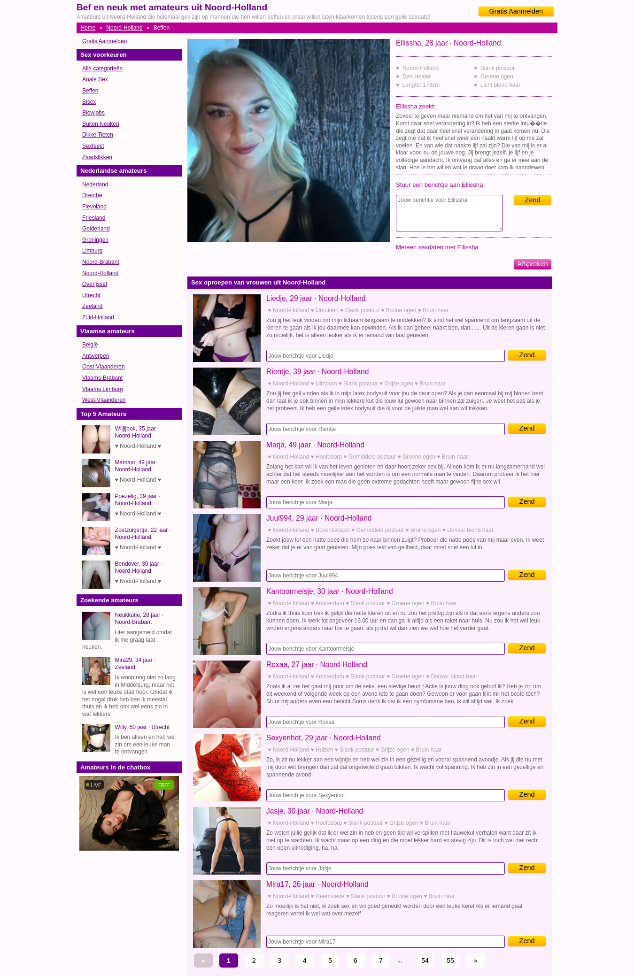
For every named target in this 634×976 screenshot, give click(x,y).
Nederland (95, 184)
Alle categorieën (102, 68)
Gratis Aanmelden (516, 11)
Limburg (92, 250)
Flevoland (94, 206)
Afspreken (533, 264)
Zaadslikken (97, 157)
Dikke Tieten (97, 134)
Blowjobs (93, 112)
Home (87, 27)
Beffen (90, 90)
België (90, 344)
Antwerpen (95, 356)
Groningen (95, 240)
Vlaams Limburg (102, 389)
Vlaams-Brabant (102, 378)
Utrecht (91, 295)
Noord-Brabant (100, 262)
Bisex (89, 102)
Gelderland (96, 228)
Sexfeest (93, 146)
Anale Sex (95, 79)
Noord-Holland (124, 27)
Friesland (93, 218)
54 (425, 960)
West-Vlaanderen (104, 400)
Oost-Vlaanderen (103, 366)
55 (450, 960)
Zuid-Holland (98, 317)
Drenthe (92, 195)
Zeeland (92, 306)
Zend (533, 200)
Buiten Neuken (100, 124)
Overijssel (94, 284)
